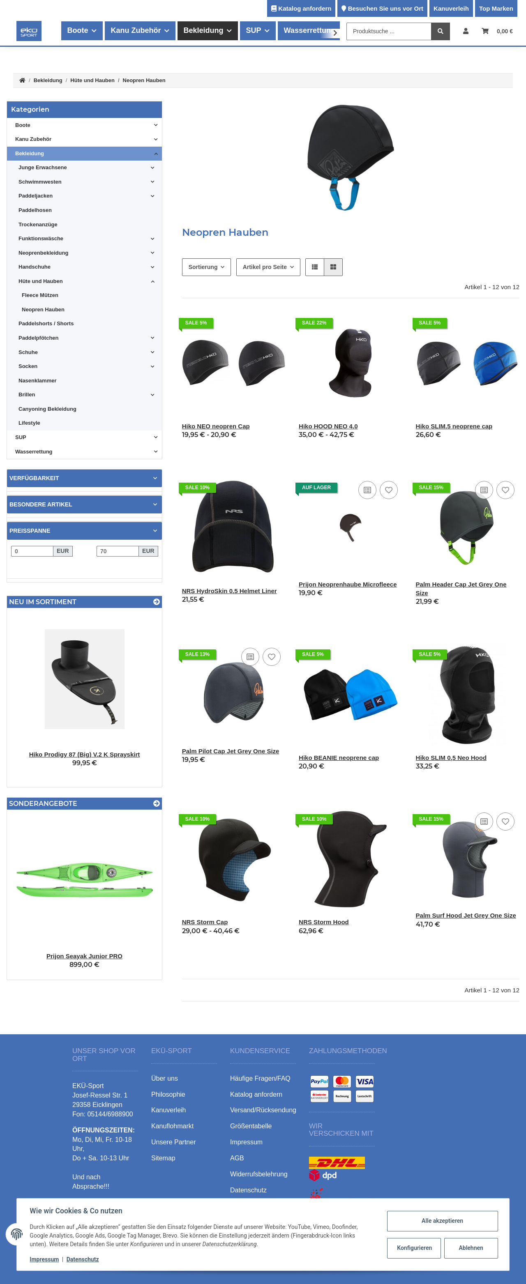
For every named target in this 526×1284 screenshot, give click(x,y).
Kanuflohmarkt (172, 1126)
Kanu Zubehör (33, 139)
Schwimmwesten (40, 182)
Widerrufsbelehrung (259, 1174)
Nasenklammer (37, 380)
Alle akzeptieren (442, 1220)
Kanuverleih (451, 8)
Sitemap (163, 1158)
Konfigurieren (414, 1248)
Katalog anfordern (304, 8)
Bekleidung (29, 153)
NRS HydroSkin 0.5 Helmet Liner (229, 590)
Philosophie (168, 1094)
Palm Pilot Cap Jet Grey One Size (230, 751)
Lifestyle (29, 423)
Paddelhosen (35, 210)
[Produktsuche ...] (388, 31)
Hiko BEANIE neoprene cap (339, 757)
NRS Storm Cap (205, 921)
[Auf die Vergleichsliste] (367, 490)
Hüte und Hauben (40, 281)
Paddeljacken (35, 196)
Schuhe (28, 352)
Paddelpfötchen (38, 338)
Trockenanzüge (38, 224)
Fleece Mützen (40, 295)
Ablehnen (471, 1248)
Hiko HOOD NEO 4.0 (328, 426)
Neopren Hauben (43, 309)
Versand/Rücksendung (263, 1110)
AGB (237, 1158)
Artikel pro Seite (265, 267)
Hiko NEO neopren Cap (216, 426)
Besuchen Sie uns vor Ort (385, 8)
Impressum (44, 1259)
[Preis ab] (32, 551)
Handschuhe (34, 267)
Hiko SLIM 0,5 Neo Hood (451, 757)
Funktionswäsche (40, 238)
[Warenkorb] (497, 31)
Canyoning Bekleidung (47, 409)
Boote (22, 125)
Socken (27, 366)
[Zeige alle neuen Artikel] (156, 602)
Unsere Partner (173, 1142)
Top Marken (496, 8)
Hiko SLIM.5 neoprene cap (454, 426)
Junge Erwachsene (42, 167)
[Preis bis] (118, 551)
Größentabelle (251, 1126)
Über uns (164, 1078)
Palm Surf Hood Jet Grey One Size (466, 915)
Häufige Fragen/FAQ (260, 1078)
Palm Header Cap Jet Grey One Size (461, 588)
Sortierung (203, 267)
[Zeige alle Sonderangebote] (156, 804)
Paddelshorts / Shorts (46, 323)
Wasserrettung (34, 452)
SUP (20, 437)
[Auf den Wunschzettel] (389, 490)
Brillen (26, 394)
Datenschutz (83, 1259)
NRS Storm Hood (324, 921)
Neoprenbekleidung (43, 253)
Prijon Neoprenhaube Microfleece (348, 584)
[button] (466, 31)
